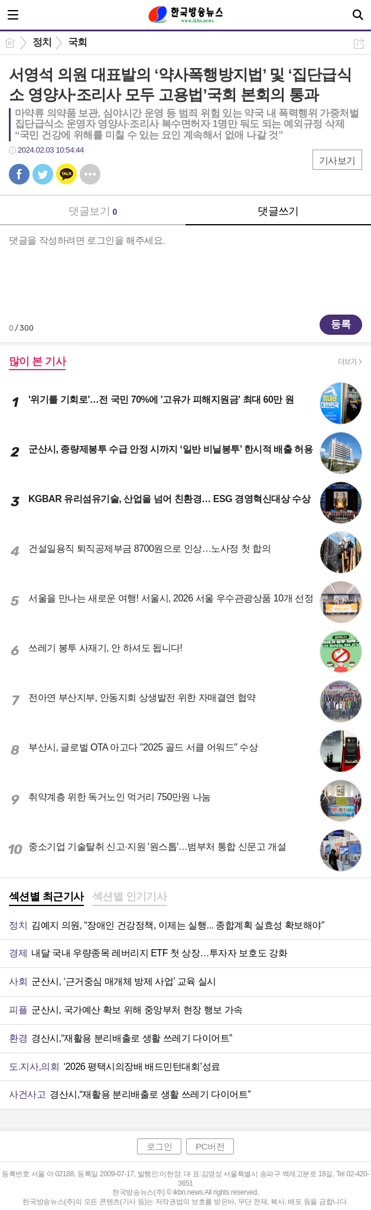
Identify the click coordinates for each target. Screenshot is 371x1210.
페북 (19, 174)
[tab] (46, 897)
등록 (341, 324)
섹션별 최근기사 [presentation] (46, 896)
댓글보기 (93, 211)
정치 (42, 42)
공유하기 (359, 43)
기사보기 (337, 161)
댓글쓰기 (278, 211)
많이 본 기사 (37, 361)
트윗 (42, 174)
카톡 (66, 174)
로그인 (160, 1146)
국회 (77, 42)
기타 (90, 174)
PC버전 (210, 1146)
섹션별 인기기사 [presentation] (129, 896)
